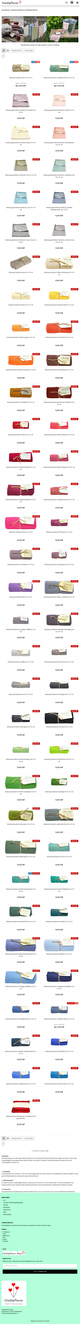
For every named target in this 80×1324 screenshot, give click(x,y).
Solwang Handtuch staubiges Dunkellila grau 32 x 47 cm (59, 630)
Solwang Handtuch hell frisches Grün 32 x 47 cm (59, 760)
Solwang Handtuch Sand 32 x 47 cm (21, 272)
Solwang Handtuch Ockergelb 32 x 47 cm (21, 402)
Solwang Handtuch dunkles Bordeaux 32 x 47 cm (21, 501)
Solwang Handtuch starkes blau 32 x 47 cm (59, 1084)
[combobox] (16, 51)
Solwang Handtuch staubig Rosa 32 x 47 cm (59, 564)
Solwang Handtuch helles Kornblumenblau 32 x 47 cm (21, 955)
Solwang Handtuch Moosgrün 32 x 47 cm (21, 824)
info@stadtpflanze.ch (12, 1313)
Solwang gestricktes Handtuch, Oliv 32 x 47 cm (20, 175)
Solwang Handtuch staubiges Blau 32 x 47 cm (20, 1019)
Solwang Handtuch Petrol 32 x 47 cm (59, 856)
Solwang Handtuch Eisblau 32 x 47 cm (59, 954)
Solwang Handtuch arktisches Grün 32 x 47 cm (59, 824)
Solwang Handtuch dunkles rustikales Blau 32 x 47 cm (21, 1052)
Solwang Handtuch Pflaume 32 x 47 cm (59, 532)
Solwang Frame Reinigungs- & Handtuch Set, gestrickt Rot (21, 1117)
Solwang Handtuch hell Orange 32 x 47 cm (21, 337)
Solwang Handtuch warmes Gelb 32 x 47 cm (59, 305)
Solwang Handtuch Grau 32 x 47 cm (21, 694)
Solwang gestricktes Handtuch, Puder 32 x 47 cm (59, 111)
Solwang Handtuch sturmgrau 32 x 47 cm (21, 727)
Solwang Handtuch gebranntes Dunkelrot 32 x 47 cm (59, 403)
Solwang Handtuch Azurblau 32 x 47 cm (59, 921)
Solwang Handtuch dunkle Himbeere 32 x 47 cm (21, 468)
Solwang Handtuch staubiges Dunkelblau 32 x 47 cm (59, 987)
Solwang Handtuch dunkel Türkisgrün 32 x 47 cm (59, 890)
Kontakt (5, 1205)
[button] (4, 51)
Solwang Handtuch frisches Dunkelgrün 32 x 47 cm (21, 793)
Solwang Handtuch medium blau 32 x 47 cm (21, 1084)
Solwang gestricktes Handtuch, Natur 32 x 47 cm (21, 144)
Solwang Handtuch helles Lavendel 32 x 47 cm (59, 597)
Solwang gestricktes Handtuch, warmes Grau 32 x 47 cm (59, 241)
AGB (4, 1212)
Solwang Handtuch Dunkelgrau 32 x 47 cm (59, 694)
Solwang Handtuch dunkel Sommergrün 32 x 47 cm (21, 890)
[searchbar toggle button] (66, 2)
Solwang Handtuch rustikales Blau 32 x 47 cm (59, 1019)
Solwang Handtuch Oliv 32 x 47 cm (20, 78)
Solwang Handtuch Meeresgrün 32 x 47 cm (20, 856)
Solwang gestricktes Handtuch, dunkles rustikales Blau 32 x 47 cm (59, 209)
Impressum (6, 1207)
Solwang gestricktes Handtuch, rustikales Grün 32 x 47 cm (59, 176)
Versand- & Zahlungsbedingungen (13, 1202)
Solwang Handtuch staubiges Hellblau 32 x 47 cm (20, 987)
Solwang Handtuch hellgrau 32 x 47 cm (21, 662)
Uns (4, 1200)
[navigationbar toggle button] (77, 2)
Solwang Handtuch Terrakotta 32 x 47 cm (59, 337)
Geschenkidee (7, 1214)
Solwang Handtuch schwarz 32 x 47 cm (59, 727)
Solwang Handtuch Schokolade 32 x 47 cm (59, 370)
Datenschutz (7, 1210)
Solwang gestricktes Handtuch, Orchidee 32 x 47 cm (21, 111)
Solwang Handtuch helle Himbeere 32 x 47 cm (59, 435)
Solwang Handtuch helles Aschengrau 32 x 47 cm (59, 273)
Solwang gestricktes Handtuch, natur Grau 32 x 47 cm (21, 241)
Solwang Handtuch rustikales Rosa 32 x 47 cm (59, 499)
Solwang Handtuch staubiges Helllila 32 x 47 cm (21, 630)
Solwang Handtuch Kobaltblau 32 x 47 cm (59, 1051)
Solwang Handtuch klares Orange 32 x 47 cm (21, 370)
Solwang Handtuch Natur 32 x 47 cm (20, 305)
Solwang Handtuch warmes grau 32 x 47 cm (59, 662)
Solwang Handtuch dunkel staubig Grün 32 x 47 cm (21, 760)
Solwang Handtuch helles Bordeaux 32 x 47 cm (59, 467)
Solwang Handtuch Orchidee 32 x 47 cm (20, 564)
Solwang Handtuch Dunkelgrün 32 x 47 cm (59, 792)
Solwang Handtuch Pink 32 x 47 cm (21, 532)
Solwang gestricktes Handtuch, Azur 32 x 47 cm (21, 209)
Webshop (33, 1321)
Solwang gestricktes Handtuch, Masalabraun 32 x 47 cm (59, 144)
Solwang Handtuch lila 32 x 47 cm (20, 597)
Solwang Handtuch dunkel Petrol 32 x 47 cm (21, 921)
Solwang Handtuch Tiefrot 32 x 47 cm (20, 435)
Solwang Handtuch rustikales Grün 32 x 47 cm (59, 78)
